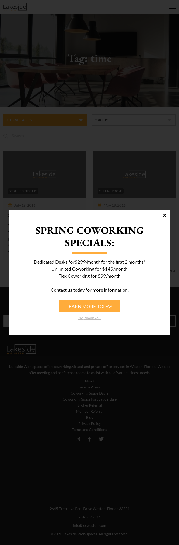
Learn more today (89, 306)
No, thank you (89, 317)
